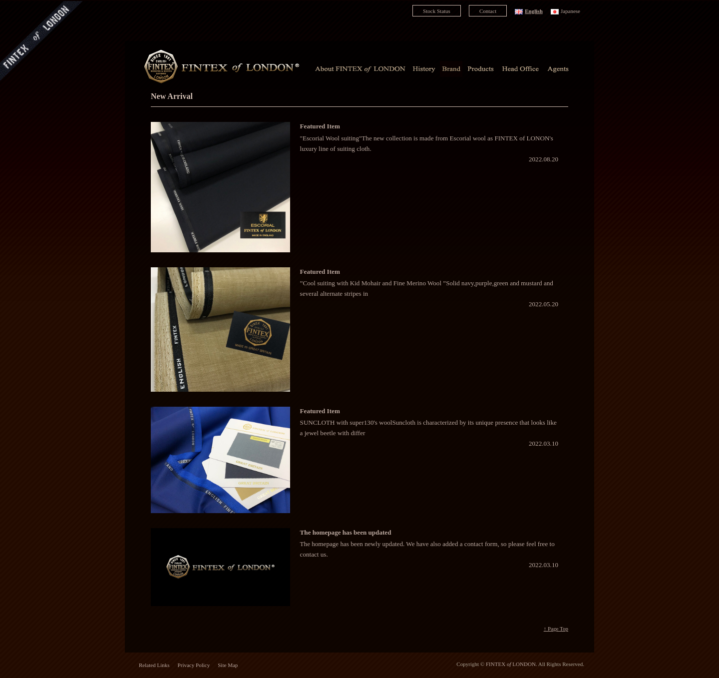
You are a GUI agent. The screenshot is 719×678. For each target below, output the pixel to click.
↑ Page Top (556, 629)
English (534, 11)
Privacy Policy (194, 665)
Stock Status (436, 11)
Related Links (154, 665)
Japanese (570, 11)
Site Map (228, 665)
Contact (487, 11)
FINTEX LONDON (511, 664)
